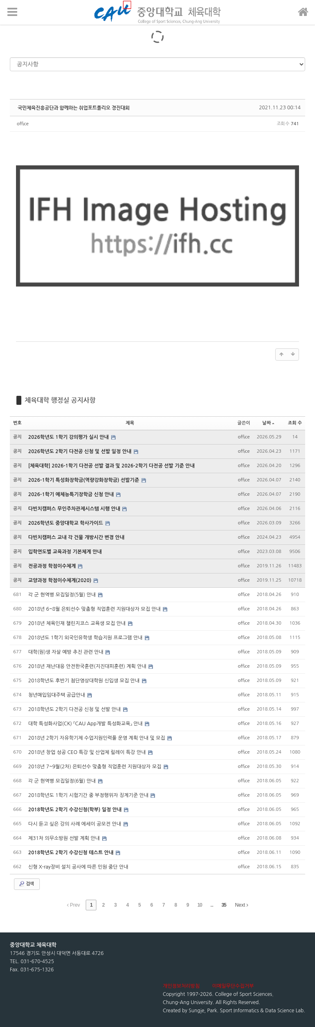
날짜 (268, 423)
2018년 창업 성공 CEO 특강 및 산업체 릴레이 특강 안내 (87, 752)
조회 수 (295, 423)
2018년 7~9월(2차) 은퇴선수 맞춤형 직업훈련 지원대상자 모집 (95, 766)
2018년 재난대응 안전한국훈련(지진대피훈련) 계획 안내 (88, 666)
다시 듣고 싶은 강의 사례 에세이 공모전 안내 (75, 824)
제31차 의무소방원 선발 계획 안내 (64, 838)
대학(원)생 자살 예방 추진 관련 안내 (66, 652)
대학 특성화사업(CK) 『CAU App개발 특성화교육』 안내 (86, 723)
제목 (130, 423)
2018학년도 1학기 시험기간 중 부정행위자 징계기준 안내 (89, 795)
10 (199, 905)
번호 (17, 423)
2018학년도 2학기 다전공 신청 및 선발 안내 (75, 709)
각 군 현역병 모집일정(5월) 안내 (62, 594)
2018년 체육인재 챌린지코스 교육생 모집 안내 (77, 623)
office (23, 124)
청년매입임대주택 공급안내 (57, 695)
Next (241, 905)
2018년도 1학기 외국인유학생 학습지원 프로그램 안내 (86, 637)
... (211, 905)
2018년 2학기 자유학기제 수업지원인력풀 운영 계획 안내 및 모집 (97, 738)
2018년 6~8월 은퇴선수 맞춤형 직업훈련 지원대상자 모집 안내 (95, 609)
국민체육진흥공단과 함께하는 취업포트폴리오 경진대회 (74, 108)
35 (223, 905)
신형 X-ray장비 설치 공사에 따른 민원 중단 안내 (78, 866)
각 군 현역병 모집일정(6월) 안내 (62, 781)
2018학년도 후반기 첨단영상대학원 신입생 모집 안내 (84, 680)
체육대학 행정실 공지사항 (60, 400)
